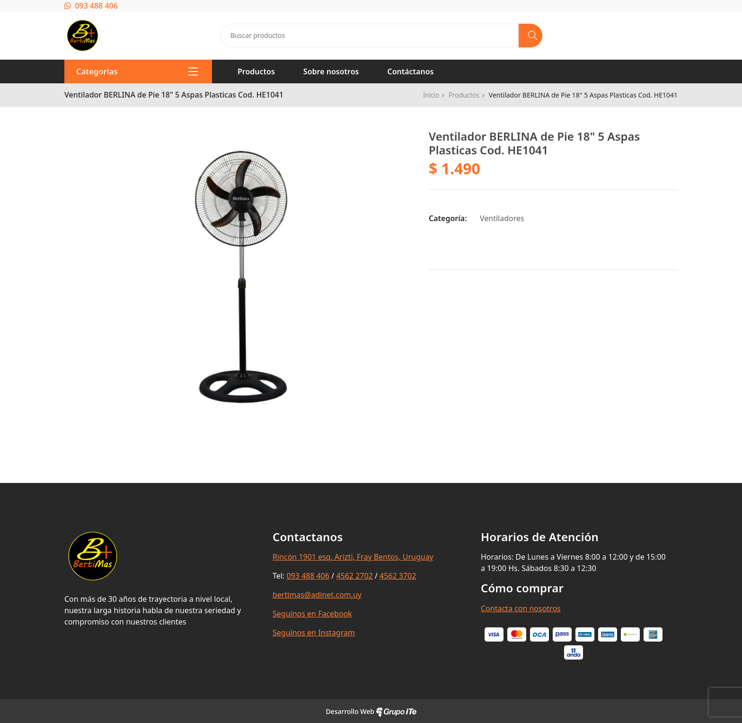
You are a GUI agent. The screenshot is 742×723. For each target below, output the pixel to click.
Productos (256, 71)
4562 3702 (398, 576)
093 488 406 (91, 5)
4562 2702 (354, 576)
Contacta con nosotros (521, 608)
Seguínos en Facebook (312, 613)
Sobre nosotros (331, 71)
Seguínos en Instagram (314, 632)
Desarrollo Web (371, 711)
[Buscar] (530, 35)
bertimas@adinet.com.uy (317, 594)
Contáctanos (410, 71)
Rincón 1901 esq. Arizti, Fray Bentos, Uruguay (353, 557)
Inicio (431, 94)
